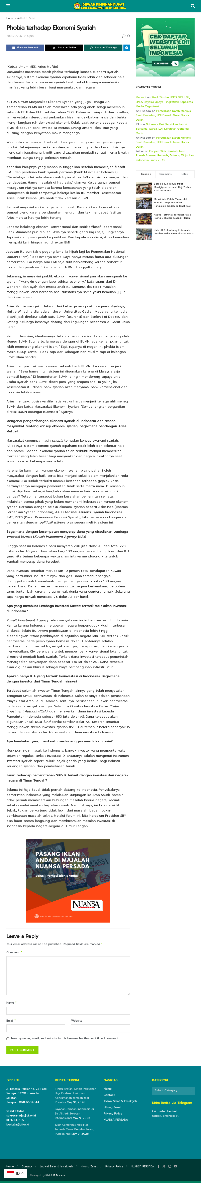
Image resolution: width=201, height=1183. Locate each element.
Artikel (21, 18)
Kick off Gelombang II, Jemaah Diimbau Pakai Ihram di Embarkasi (174, 231)
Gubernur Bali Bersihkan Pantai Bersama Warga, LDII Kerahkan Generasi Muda (162, 128)
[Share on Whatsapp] (103, 48)
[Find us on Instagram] (169, 1168)
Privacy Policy (113, 1115)
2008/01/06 (14, 36)
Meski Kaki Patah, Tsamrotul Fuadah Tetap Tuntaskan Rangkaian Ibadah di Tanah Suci (172, 202)
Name (11, 1003)
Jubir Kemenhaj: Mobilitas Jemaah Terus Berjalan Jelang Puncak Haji (74, 1130)
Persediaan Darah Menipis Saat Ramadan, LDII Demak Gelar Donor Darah (163, 115)
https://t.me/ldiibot (165, 1117)
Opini (32, 18)
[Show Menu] (8, 6)
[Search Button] (193, 6)
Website (76, 1022)
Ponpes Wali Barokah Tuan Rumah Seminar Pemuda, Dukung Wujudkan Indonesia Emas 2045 (165, 155)
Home (10, 18)
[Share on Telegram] (126, 48)
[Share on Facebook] (25, 48)
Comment (14, 953)
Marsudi (141, 97)
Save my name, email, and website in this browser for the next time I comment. (64, 1040)
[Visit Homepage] (100, 6)
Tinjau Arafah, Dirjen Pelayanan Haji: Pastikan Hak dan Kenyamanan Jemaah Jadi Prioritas (75, 1097)
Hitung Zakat (112, 1109)
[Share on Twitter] (64, 48)
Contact (109, 1097)
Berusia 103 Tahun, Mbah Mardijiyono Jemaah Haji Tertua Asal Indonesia (172, 187)
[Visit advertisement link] (165, 47)
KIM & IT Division (55, 1177)
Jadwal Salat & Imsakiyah (120, 1103)
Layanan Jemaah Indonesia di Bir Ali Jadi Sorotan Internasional (74, 1115)
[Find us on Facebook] (159, 1168)
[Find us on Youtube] (175, 1168)
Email (11, 1022)
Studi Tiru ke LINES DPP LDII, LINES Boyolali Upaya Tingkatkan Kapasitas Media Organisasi (164, 101)
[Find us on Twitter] (164, 1168)
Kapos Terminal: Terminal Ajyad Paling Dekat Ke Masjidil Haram (172, 216)
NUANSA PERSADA (116, 1121)
